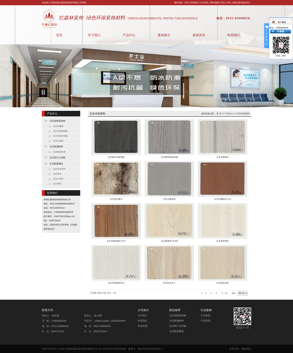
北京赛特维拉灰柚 (169, 157)
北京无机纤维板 (60, 136)
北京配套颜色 (56, 163)
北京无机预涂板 (60, 131)
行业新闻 (205, 320)
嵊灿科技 (246, 348)
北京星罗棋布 (222, 241)
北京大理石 (58, 179)
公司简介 (143, 315)
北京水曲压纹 (169, 199)
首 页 (218, 113)
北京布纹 (57, 183)
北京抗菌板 (58, 126)
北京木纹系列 (59, 169)
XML (228, 2)
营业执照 (143, 326)
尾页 (234, 293)
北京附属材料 (56, 146)
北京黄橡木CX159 (169, 241)
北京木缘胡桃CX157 (116, 241)
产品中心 (129, 35)
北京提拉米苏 (222, 283)
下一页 (224, 293)
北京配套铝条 (59, 152)
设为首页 (204, 2)
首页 (59, 35)
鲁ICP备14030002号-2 (150, 348)
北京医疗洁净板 (57, 157)
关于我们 (94, 35)
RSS (222, 2)
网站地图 (214, 2)
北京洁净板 (58, 141)
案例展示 (164, 35)
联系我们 (233, 35)
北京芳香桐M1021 (116, 283)
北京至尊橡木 (222, 157)
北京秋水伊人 (169, 283)
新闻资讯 (199, 35)
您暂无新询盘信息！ (241, 2)
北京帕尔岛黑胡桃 (116, 157)
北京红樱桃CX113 (222, 199)
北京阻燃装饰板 (57, 121)
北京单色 (57, 174)
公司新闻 (205, 315)
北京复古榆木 (116, 199)
